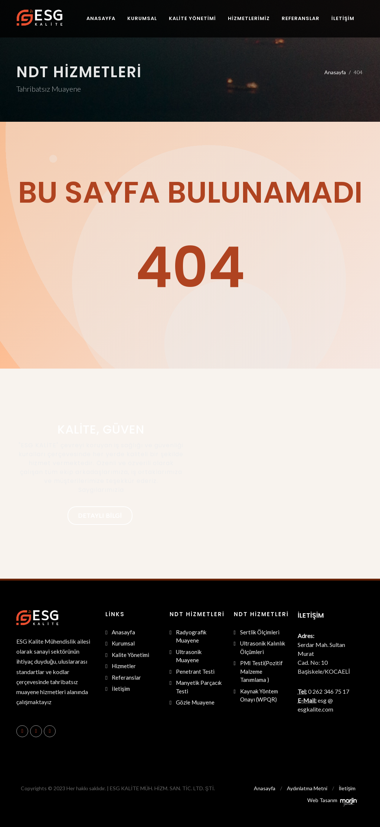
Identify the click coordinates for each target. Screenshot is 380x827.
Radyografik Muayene (191, 636)
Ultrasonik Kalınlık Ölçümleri (262, 647)
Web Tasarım (322, 800)
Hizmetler (124, 666)
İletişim (121, 688)
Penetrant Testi (195, 671)
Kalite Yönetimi (130, 654)
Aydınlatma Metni (307, 788)
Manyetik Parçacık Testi (199, 686)
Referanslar (126, 677)
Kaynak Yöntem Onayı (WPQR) (259, 695)
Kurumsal (123, 643)
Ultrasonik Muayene (189, 656)
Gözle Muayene (195, 702)
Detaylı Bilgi (100, 515)
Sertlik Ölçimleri (259, 632)
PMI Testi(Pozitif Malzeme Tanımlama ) (261, 671)
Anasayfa (335, 72)
